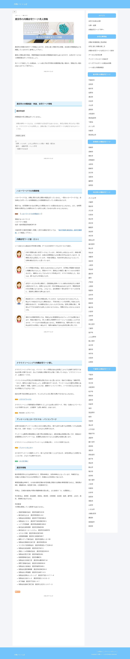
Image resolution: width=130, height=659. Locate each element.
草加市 (91, 269)
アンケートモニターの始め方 (98, 59)
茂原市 (91, 438)
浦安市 (91, 450)
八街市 (91, 484)
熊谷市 (91, 206)
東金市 (91, 463)
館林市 (91, 168)
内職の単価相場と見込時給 (98, 42)
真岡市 (91, 109)
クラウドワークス (25, 399)
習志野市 (92, 412)
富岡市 (91, 185)
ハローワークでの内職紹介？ (31, 214)
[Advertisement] (48, 87)
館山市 (91, 467)
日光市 (91, 101)
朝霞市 (91, 290)
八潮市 (91, 320)
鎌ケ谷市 (92, 442)
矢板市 (91, 130)
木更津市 (92, 387)
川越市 (91, 202)
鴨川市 (91, 471)
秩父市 (91, 219)
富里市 (91, 497)
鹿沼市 (91, 97)
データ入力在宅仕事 (95, 55)
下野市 (91, 122)
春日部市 (92, 244)
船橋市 (91, 379)
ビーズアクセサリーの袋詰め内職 (100, 63)
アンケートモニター (26, 447)
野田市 (91, 396)
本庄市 (91, 236)
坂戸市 (91, 332)
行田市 (91, 215)
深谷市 (91, 261)
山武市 (91, 505)
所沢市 (91, 223)
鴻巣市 (91, 257)
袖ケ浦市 (92, 480)
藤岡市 (91, 181)
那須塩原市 (92, 118)
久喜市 (91, 311)
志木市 (91, 295)
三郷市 (91, 328)
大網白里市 (92, 513)
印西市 (91, 488)
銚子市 (91, 459)
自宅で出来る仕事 (95, 21)
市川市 (91, 383)
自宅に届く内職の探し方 (97, 46)
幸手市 (91, 353)
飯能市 (91, 227)
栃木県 (17, 591)
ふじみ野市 (92, 337)
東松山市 (92, 240)
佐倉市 (91, 404)
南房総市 (92, 522)
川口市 (91, 210)
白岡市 (91, 362)
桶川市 (91, 307)
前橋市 (91, 147)
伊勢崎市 (92, 160)
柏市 (90, 417)
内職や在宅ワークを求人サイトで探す (101, 50)
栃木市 (91, 88)
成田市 (91, 400)
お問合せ (100, 651)
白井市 (91, 492)
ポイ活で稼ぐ (23, 461)
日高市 (91, 358)
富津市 (91, 476)
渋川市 (91, 172)
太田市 (91, 164)
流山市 (91, 425)
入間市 (91, 286)
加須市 (91, 231)
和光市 (91, 299)
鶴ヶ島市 (92, 341)
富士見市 (92, 324)
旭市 (90, 408)
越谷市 (91, 274)
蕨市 (90, 278)
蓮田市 (91, 349)
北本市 (91, 316)
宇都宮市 (92, 80)
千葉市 (91, 374)
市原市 (91, 421)
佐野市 (91, 93)
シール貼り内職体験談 (96, 67)
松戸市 (91, 391)
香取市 (91, 501)
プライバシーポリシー (110, 651)
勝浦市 (91, 518)
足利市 (91, 84)
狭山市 (91, 248)
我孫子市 (92, 433)
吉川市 (91, 345)
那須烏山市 (92, 135)
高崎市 (91, 151)
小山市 (91, 105)
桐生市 (91, 156)
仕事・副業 (92, 25)
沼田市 (91, 177)
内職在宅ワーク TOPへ (96, 29)
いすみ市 (92, 509)
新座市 (91, 303)
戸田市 (91, 282)
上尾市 (91, 265)
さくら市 (92, 126)
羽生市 (91, 252)
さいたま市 (92, 198)
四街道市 (92, 454)
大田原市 (92, 114)
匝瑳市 (91, 526)
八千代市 (92, 429)
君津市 (91, 446)
